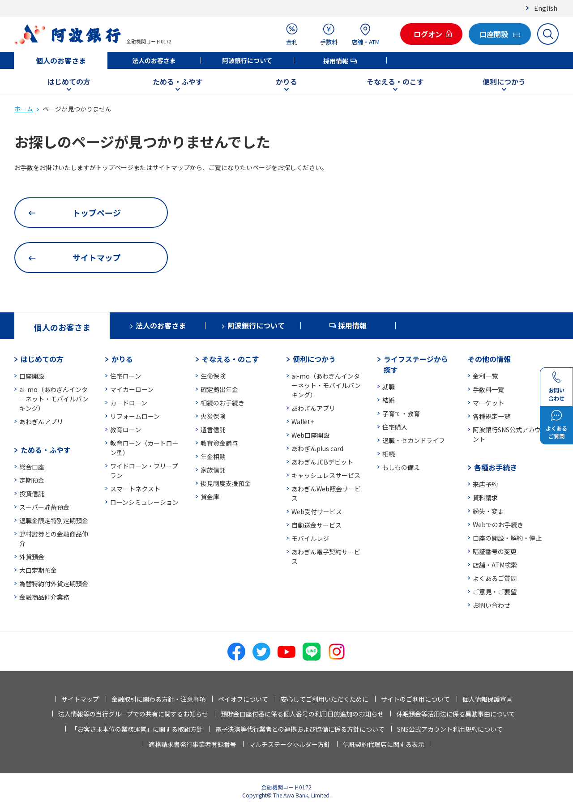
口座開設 (31, 375)
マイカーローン (132, 389)
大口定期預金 (38, 570)
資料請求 (485, 497)
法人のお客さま (154, 60)
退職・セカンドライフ (413, 440)
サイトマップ (80, 699)
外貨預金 (31, 556)
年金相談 (213, 456)
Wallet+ (302, 421)
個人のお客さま (61, 60)
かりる (286, 81)
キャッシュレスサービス (325, 475)
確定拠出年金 (219, 389)
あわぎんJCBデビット (322, 461)
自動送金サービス (316, 524)
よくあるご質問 (495, 578)
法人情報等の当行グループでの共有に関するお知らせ (133, 713)
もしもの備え (401, 467)
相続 (388, 453)
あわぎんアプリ (41, 421)
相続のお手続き (222, 402)
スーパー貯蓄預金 (44, 507)
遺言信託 (213, 429)
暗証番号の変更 (495, 551)
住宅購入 (394, 426)
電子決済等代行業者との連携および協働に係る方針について (300, 729)
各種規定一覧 (491, 416)
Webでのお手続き (498, 524)
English (545, 8)
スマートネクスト (135, 488)
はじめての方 (68, 81)
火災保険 (213, 416)
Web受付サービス (316, 511)
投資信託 (31, 493)
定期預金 (31, 480)
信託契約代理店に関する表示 (383, 744)
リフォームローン (135, 416)
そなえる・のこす (395, 81)
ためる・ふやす (178, 81)
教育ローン (125, 429)
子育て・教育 (401, 413)
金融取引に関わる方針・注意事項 (158, 699)
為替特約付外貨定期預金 (53, 583)
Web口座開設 (310, 435)
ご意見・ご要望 (495, 591)
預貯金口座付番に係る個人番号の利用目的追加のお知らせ (302, 713)
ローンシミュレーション (144, 502)
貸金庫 (210, 496)
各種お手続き (495, 467)
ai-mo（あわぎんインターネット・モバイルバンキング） (54, 399)
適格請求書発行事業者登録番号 (192, 744)
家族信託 (213, 469)
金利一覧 (485, 375)
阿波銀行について (247, 60)
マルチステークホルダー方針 (289, 744)
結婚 (388, 400)
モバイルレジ (310, 538)
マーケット (488, 402)
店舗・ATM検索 (495, 564)
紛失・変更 (488, 511)
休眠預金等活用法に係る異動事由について (455, 713)
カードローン (128, 402)
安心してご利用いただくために (324, 699)
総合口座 (31, 466)
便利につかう (504, 81)
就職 (388, 386)
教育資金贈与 (219, 443)
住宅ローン (125, 375)
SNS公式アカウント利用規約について (450, 729)
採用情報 (335, 60)
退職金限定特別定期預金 (53, 520)
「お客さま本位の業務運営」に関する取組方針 (137, 729)
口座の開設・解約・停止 (507, 537)
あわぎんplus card (317, 448)
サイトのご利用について (415, 699)
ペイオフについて (243, 699)
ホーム (23, 108)
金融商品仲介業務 (44, 597)
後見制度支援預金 (226, 483)
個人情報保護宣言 (487, 699)
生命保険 (213, 375)
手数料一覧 (488, 389)
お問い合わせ (491, 605)
